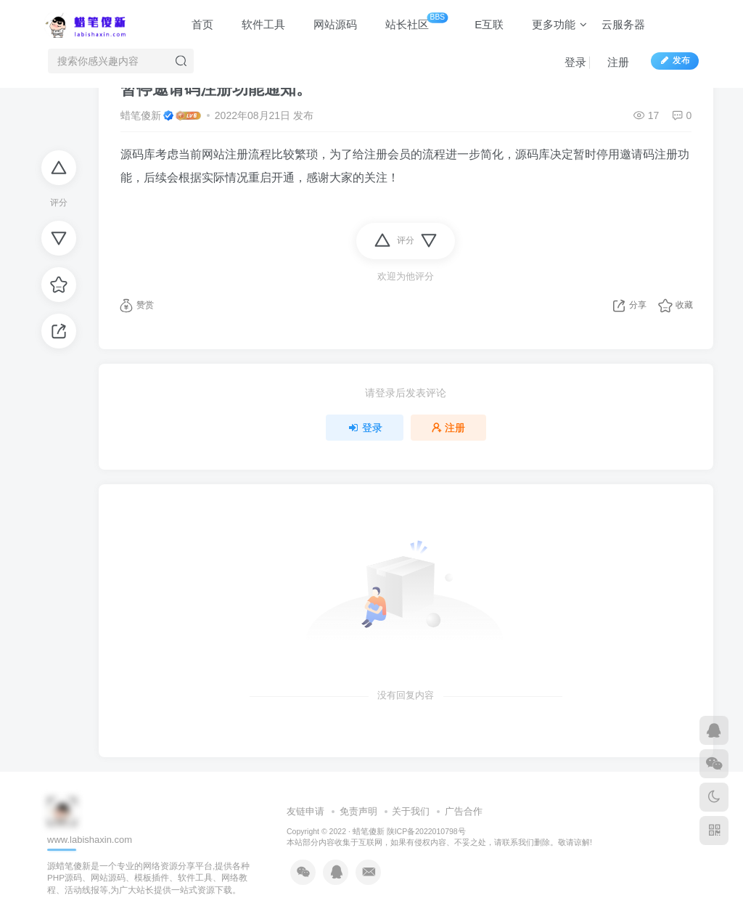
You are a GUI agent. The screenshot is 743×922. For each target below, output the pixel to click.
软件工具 (256, 24)
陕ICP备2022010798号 (426, 831)
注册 (611, 62)
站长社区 (410, 21)
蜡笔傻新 (140, 115)
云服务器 (623, 24)
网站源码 (328, 24)
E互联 (482, 24)
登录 (568, 62)
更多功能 (552, 24)
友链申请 (305, 811)
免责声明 (358, 811)
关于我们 (411, 811)
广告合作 (464, 811)
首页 (195, 24)
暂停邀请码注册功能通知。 (216, 89)
